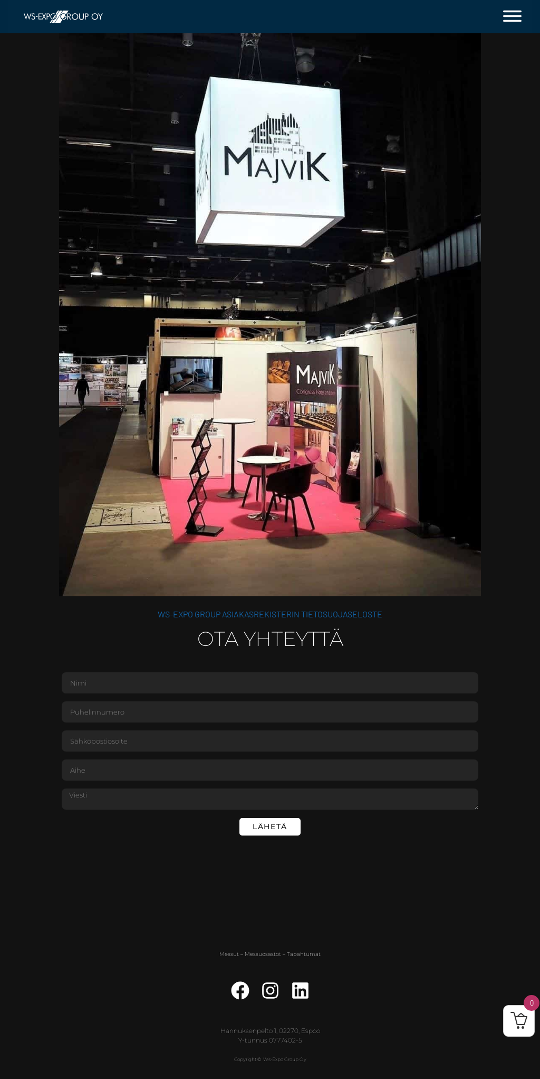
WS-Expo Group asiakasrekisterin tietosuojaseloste (270, 614)
